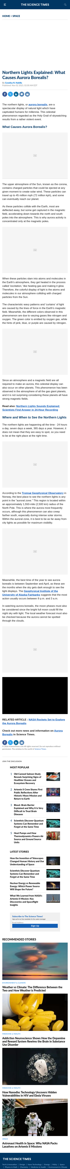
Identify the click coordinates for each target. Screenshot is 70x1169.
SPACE (16, 15)
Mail (27, 94)
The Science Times (35, 5)
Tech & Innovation (9, 1164)
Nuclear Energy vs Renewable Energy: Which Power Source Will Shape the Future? (25, 886)
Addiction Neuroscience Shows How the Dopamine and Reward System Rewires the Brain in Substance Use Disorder (33, 1041)
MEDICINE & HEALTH (11, 1034)
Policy (54, 1164)
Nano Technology (35, 1164)
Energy (47, 1164)
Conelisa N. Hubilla (13, 83)
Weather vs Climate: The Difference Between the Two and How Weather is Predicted (32, 988)
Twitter (10, 94)
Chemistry (24, 1167)
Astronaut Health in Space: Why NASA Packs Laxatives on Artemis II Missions (29, 1145)
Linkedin (16, 94)
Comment (21, 94)
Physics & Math (11, 1167)
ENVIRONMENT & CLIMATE (14, 983)
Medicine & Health (38, 1167)
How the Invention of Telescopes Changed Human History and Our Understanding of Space (27, 861)
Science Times (40, 749)
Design (22, 1164)
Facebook (4, 94)
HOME (6, 15)
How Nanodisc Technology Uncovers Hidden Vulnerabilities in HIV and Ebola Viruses (29, 1094)
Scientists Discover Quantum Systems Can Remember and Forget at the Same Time (29, 823)
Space (62, 1164)
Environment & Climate (58, 1167)
